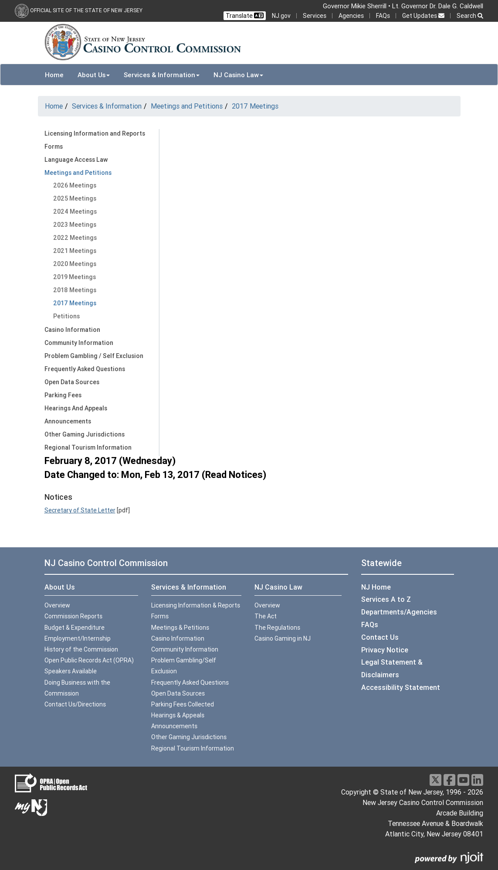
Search (470, 16)
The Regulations (277, 627)
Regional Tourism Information (88, 447)
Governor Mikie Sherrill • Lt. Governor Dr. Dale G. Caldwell (403, 6)
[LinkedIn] (477, 780)
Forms (53, 146)
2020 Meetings (74, 264)
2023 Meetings (74, 225)
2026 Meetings (74, 185)
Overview (57, 605)
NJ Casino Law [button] (238, 75)
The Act (265, 616)
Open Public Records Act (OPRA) (89, 660)
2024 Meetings (75, 211)
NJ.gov (281, 16)
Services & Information (107, 106)
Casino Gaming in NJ (282, 638)
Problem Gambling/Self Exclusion (183, 665)
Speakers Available (70, 671)
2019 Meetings (74, 277)
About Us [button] (94, 75)
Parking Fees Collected (182, 704)
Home (54, 75)
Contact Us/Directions (75, 704)
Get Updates (423, 16)
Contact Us (380, 637)
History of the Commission (81, 649)
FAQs (383, 16)
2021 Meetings (74, 251)
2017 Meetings (255, 106)
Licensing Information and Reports (94, 133)
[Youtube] (463, 780)
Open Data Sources (71, 382)
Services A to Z (386, 599)
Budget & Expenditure (74, 627)
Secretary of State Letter (79, 510)
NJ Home (376, 587)
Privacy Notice (384, 649)
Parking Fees (62, 395)
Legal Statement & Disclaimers (392, 668)
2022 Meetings (75, 238)
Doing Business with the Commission (77, 688)
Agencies (351, 16)
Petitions (66, 316)
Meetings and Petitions (187, 106)
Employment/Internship (77, 638)
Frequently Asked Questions (84, 369)
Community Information (78, 343)
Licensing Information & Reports (195, 605)
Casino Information (72, 330)
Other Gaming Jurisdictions (84, 434)
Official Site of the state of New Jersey (86, 10)
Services (314, 16)
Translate (245, 16)
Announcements (67, 421)
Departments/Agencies (399, 611)
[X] (435, 780)
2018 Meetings (74, 290)
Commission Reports (73, 616)
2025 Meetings (74, 198)
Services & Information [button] (162, 75)
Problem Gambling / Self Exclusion (93, 356)
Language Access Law (76, 160)
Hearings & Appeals (177, 715)
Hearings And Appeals (75, 408)
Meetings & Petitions (180, 627)
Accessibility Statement (400, 687)
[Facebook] (449, 780)
